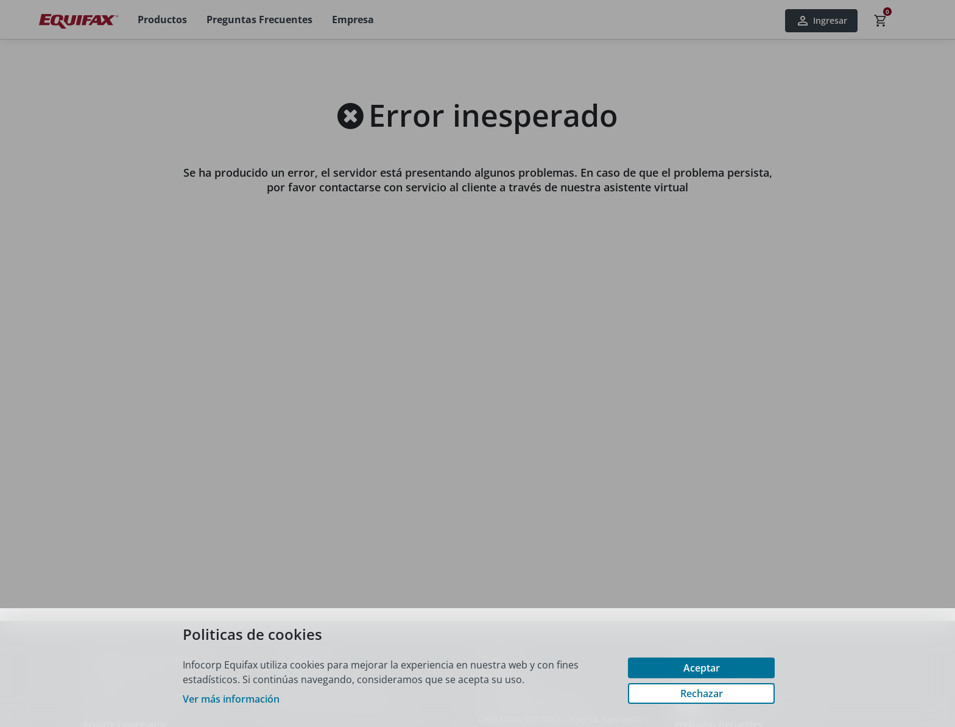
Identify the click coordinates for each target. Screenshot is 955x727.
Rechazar (701, 693)
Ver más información (231, 699)
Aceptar (701, 668)
